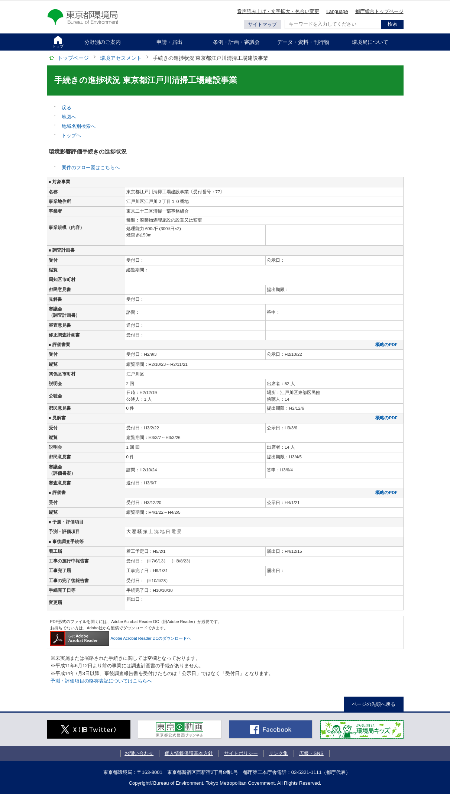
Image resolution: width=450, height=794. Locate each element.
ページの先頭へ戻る (373, 704)
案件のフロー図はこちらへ (91, 167)
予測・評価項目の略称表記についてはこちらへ (101, 681)
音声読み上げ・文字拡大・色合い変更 (278, 11)
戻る (66, 107)
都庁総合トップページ (379, 11)
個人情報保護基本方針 (189, 753)
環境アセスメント (121, 58)
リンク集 (278, 753)
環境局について (370, 42)
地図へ (69, 117)
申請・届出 (169, 42)
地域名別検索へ (78, 126)
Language (337, 11)
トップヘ (71, 135)
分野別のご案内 (102, 42)
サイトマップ (262, 24)
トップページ (73, 58)
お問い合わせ (138, 753)
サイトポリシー (241, 753)
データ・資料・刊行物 (303, 42)
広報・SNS (311, 753)
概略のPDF (386, 344)
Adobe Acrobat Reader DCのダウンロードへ (120, 638)
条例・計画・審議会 (236, 42)
